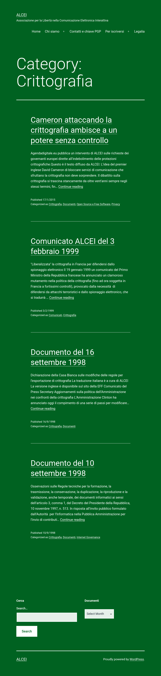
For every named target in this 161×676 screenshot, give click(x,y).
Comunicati (55, 315)
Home (36, 31)
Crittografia (55, 204)
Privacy (115, 204)
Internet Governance (88, 537)
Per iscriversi (114, 31)
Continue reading (70, 187)
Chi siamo (52, 31)
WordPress (137, 659)
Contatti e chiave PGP (85, 31)
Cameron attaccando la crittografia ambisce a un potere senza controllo (74, 130)
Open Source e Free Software (93, 204)
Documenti (69, 204)
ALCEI (21, 15)
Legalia (139, 31)
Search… (22, 608)
